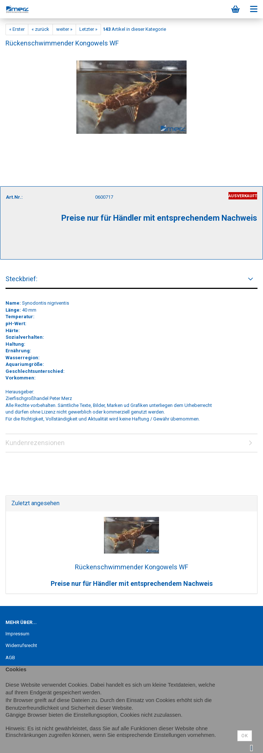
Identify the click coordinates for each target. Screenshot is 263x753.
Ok (244, 735)
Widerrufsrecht (21, 645)
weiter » (64, 29)
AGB (10, 657)
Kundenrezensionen (35, 443)
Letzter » (88, 29)
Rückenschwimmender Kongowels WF (131, 567)
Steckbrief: (21, 279)
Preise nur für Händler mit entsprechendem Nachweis (132, 583)
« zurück (40, 29)
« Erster (17, 29)
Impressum (17, 633)
